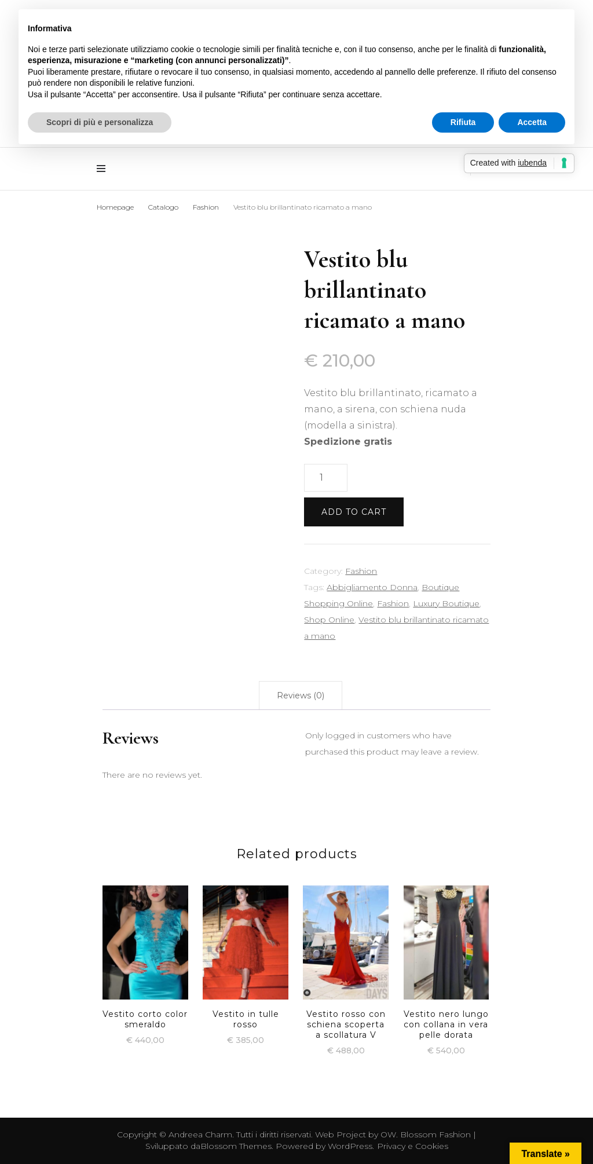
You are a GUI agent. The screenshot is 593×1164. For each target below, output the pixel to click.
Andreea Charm (200, 1134)
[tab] (300, 695)
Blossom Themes (236, 1146)
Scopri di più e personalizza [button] (99, 122)
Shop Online (329, 619)
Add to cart (353, 512)
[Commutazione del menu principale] (104, 169)
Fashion (361, 571)
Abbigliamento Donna (372, 587)
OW (388, 1134)
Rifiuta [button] (463, 122)
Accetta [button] (532, 122)
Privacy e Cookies (412, 1146)
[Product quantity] (325, 478)
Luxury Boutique (446, 603)
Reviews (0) (300, 695)
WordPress (350, 1146)
